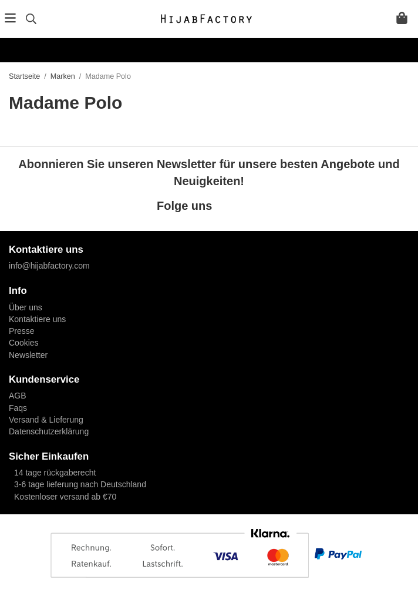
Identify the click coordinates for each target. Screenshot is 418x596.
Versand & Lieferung (46, 419)
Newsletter (28, 355)
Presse (22, 331)
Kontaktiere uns (37, 319)
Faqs (18, 408)
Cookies (24, 342)
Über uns (25, 307)
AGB (17, 395)
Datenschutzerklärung (49, 431)
